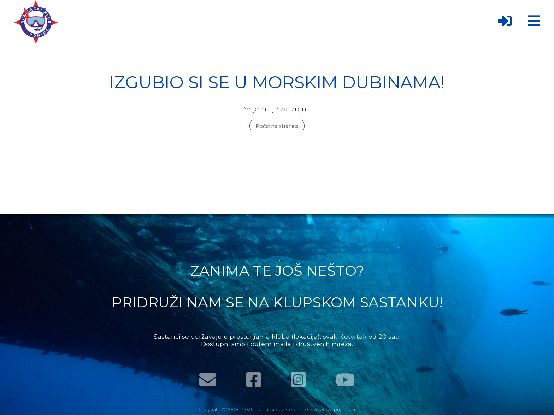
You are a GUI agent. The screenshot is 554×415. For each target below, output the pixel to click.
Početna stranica (277, 126)
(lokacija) (305, 336)
